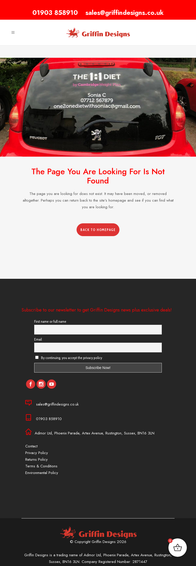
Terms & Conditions (41, 466)
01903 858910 (55, 12)
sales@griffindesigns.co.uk (124, 12)
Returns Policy (36, 459)
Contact (31, 446)
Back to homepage (98, 230)
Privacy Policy (36, 453)
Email (38, 339)
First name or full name (50, 321)
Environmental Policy (41, 473)
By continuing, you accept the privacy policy (68, 357)
